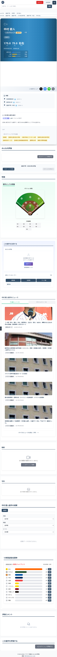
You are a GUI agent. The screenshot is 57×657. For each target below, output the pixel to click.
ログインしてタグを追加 (10, 134)
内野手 (13, 13)
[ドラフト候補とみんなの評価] (2, 2)
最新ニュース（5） (15, 302)
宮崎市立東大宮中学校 (43, 137)
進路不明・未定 (30, 15)
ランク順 (44, 280)
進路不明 (8, 13)
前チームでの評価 (8, 169)
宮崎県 (4, 137)
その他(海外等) (21, 15)
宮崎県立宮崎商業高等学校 (21, 140)
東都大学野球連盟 (42, 140)
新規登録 (48, 2)
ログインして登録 (28, 464)
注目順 (28, 280)
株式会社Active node (30, 656)
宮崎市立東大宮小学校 (14, 137)
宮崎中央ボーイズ (7, 140)
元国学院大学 (10, 33)
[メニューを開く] (1, 329)
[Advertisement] (28, 74)
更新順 (13, 280)
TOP (2, 13)
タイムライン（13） (42, 302)
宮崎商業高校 (9, 99)
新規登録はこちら (28, 267)
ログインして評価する (45, 156)
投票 (50, 569)
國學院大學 (33, 140)
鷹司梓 (9, 284)
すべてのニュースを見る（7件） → (29, 432)
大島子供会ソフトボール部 (29, 137)
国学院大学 (9, 102)
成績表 (5, 510)
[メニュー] (54, 3)
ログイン (40, 2)
